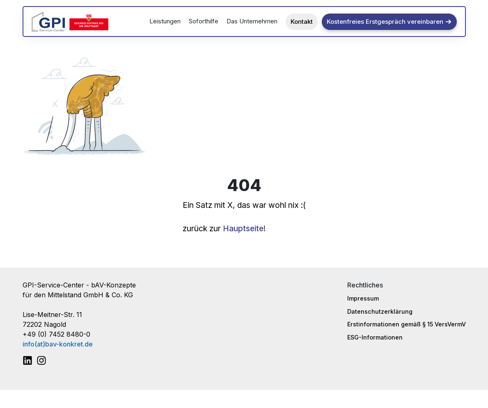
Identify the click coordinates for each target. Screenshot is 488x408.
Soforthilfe (203, 21)
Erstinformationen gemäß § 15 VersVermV (406, 324)
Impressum (363, 298)
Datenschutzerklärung (379, 311)
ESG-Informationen (375, 337)
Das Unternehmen (252, 21)
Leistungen (165, 21)
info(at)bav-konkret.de (58, 344)
